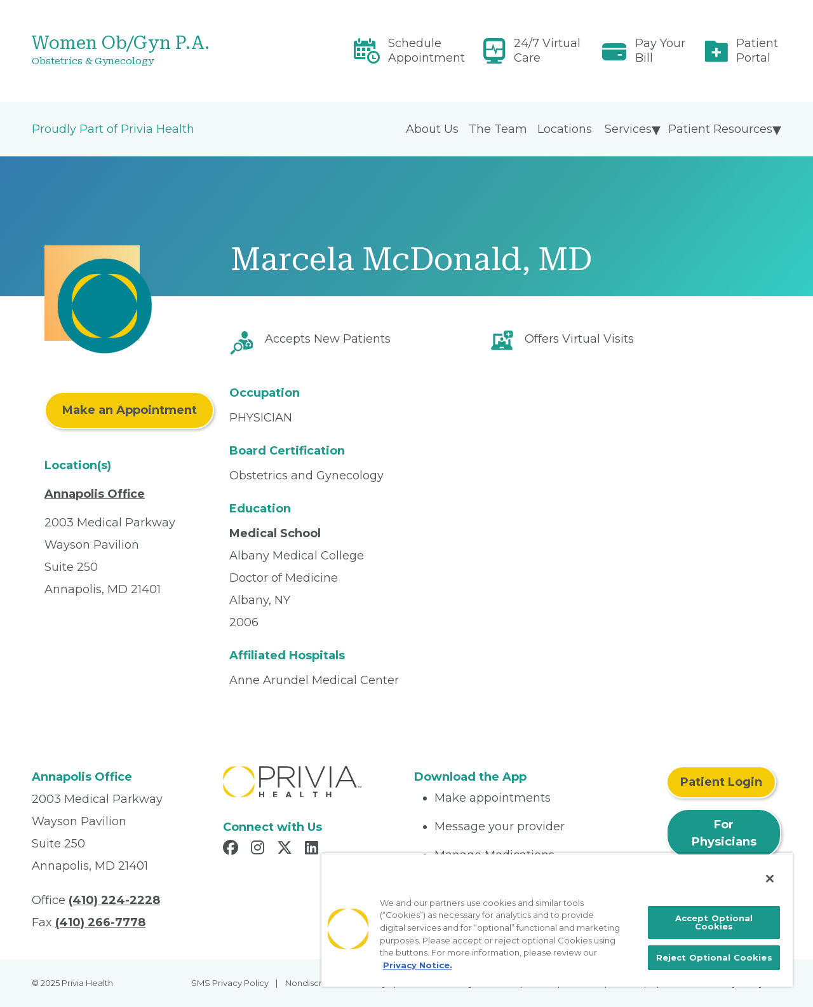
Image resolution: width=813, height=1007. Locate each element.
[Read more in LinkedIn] (313, 849)
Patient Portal (757, 50)
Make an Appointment (129, 410)
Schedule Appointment (426, 50)
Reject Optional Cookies (714, 957)
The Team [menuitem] (498, 129)
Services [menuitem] (628, 129)
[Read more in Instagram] (259, 849)
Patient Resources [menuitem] (720, 129)
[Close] (770, 879)
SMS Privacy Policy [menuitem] (230, 983)
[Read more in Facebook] (232, 849)
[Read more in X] (286, 849)
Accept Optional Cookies (714, 922)
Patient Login (721, 782)
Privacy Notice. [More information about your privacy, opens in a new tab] (417, 965)
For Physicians (724, 833)
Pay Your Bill (660, 50)
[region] (557, 920)
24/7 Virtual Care (547, 50)
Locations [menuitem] (564, 129)
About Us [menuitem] (432, 129)
